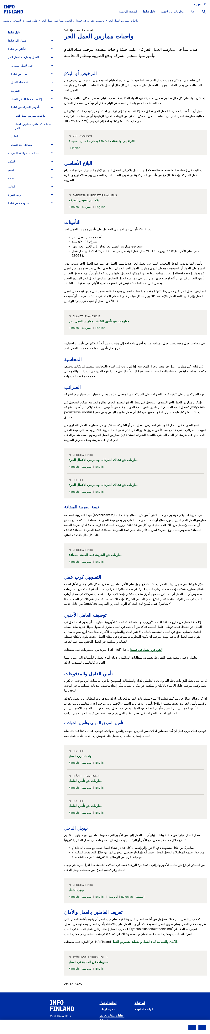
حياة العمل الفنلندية (22, 65)
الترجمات (139, 1002)
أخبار (192, 11)
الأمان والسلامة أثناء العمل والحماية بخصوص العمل (144, 942)
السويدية (87, 207)
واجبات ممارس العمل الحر (30, 115)
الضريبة (15, 90)
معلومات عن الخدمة (172, 11)
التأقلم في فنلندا (17, 49)
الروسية (113, 896)
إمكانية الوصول (108, 1002)
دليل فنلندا (149, 11)
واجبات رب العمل (80, 756)
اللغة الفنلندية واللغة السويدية (24, 153)
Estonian (127, 896)
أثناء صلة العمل (20, 82)
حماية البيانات (107, 1009)
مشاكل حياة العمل (21, 145)
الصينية (140, 896)
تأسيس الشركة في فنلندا (25, 107)
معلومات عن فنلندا (18, 203)
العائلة (11, 186)
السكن (12, 161)
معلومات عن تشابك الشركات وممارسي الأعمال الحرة (103, 460)
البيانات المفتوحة (143, 1009)
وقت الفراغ (14, 195)
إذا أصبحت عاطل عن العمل (26, 99)
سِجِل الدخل (76, 890)
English (100, 207)
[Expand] (52, 41)
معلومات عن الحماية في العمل (88, 962)
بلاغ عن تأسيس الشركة (84, 200)
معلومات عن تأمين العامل (85, 781)
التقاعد (14, 136)
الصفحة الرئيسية (127, 11)
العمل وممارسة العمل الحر (23, 57)
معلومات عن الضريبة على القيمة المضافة (95, 555)
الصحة (11, 178)
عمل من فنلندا (19, 74)
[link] (13, 9)
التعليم (11, 170)
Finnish (75, 148)
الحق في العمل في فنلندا (146, 650)
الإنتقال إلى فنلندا (17, 40)
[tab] (32, 41)
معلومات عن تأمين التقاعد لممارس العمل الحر (99, 321)
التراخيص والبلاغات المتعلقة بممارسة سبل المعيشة (101, 141)
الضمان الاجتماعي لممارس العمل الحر (33, 126)
